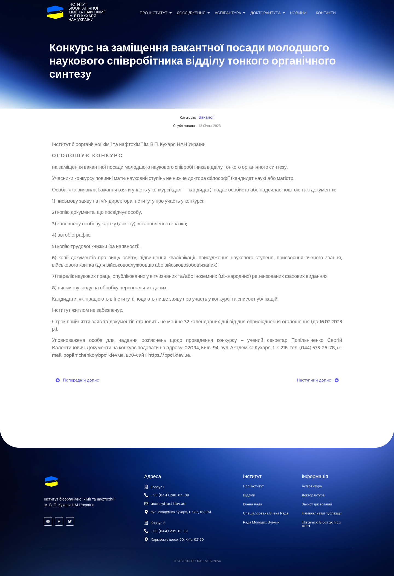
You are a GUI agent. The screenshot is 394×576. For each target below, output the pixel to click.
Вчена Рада (252, 504)
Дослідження (192, 13)
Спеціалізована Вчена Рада (265, 513)
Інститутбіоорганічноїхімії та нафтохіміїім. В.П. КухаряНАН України (87, 12)
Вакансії (207, 117)
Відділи (249, 495)
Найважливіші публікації (322, 513)
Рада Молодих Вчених (261, 522)
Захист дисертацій (317, 504)
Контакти (326, 13)
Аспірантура (229, 13)
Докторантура (266, 13)
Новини (298, 13)
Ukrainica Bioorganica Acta (321, 524)
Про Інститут (154, 13)
